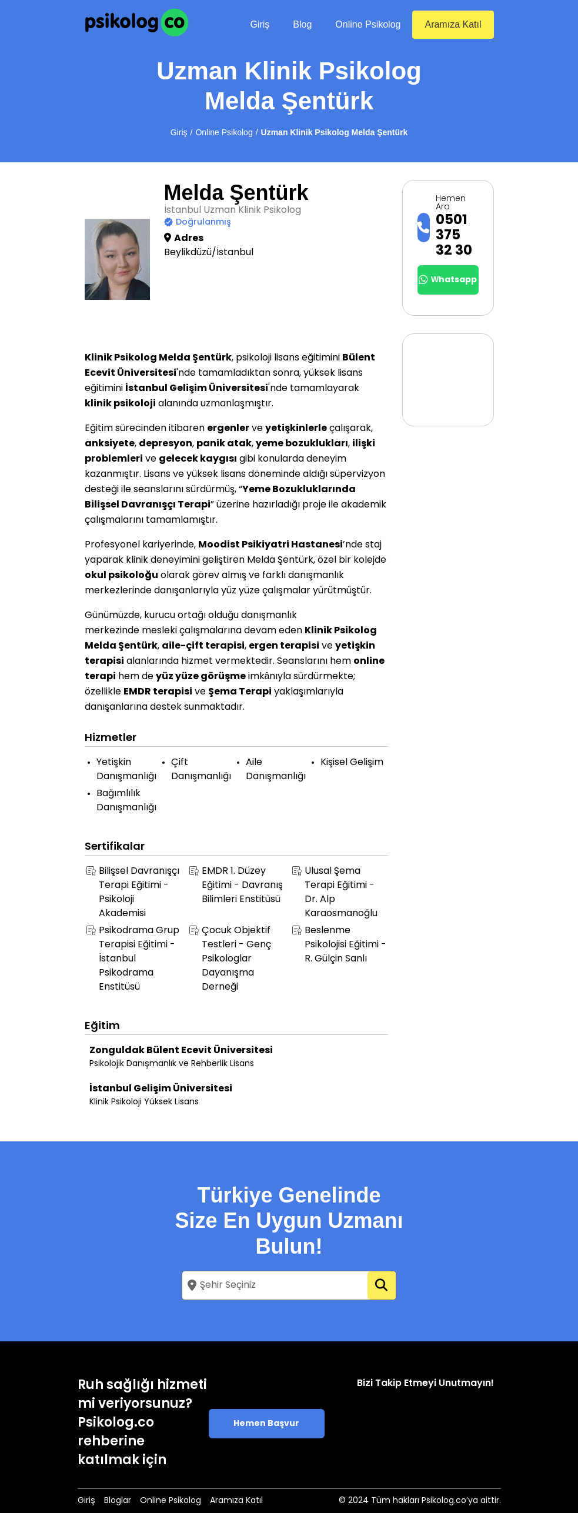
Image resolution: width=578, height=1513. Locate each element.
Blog (302, 24)
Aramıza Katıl (453, 24)
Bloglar (117, 1501)
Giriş (259, 24)
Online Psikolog (367, 24)
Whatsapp (448, 280)
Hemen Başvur (266, 1424)
